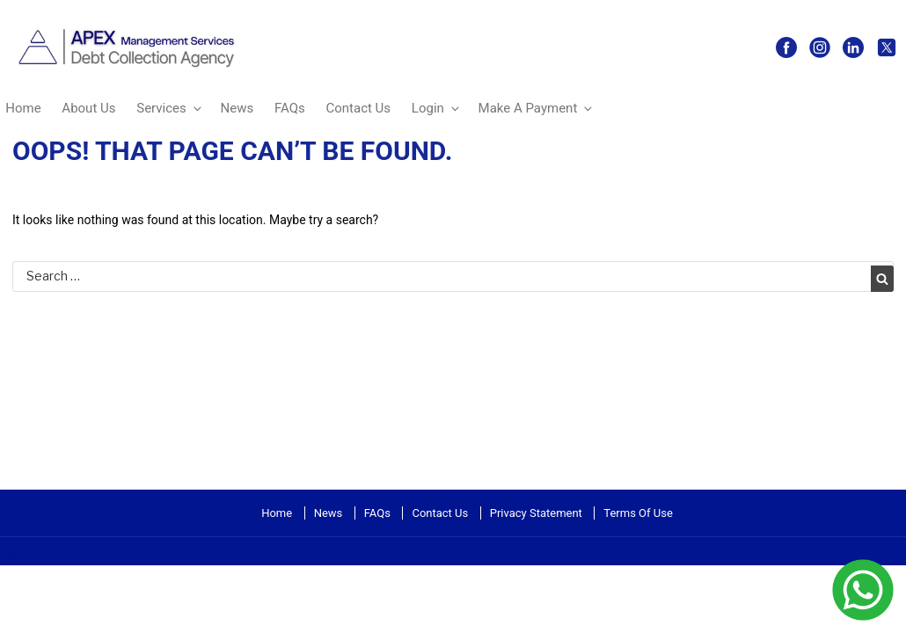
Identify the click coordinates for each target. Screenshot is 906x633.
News (237, 108)
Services (170, 108)
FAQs (289, 108)
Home (276, 513)
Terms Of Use (637, 513)
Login (437, 108)
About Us (88, 108)
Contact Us (358, 108)
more (14, 556)
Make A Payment (537, 108)
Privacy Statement (536, 513)
